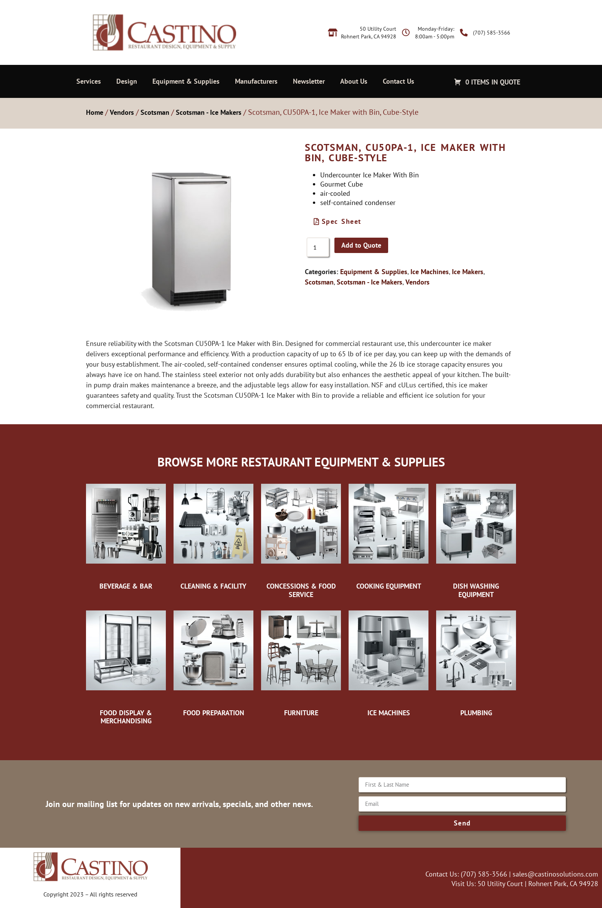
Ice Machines (429, 271)
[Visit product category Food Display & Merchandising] (126, 665)
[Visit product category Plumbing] (476, 661)
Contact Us (398, 81)
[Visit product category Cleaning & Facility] (213, 535)
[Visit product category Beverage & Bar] (126, 535)
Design (126, 81)
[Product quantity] (318, 247)
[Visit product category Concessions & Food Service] (301, 539)
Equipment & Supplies (186, 81)
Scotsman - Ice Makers (208, 112)
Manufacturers (256, 81)
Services (88, 81)
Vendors (122, 112)
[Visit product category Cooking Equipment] (388, 535)
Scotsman (155, 112)
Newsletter (309, 81)
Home (94, 112)
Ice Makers (467, 271)
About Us (353, 81)
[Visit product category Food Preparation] (213, 661)
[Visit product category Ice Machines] (388, 661)
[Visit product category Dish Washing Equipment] (476, 539)
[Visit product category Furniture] (301, 661)
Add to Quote (361, 245)
